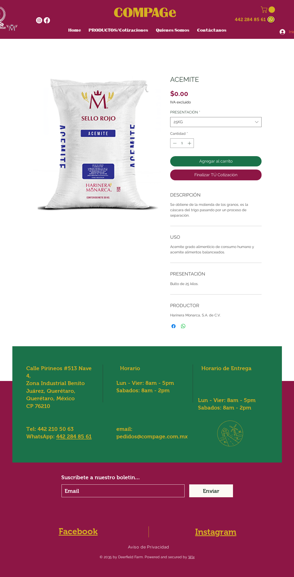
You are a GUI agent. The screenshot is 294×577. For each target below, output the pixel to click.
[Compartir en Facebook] (173, 326)
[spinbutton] (182, 143)
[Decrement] (174, 143)
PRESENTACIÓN (185, 112)
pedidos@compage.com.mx (152, 436)
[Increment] (190, 143)
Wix (191, 557)
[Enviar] (211, 490)
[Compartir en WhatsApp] (183, 326)
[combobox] (216, 122)
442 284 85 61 (250, 19)
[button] (268, 9)
